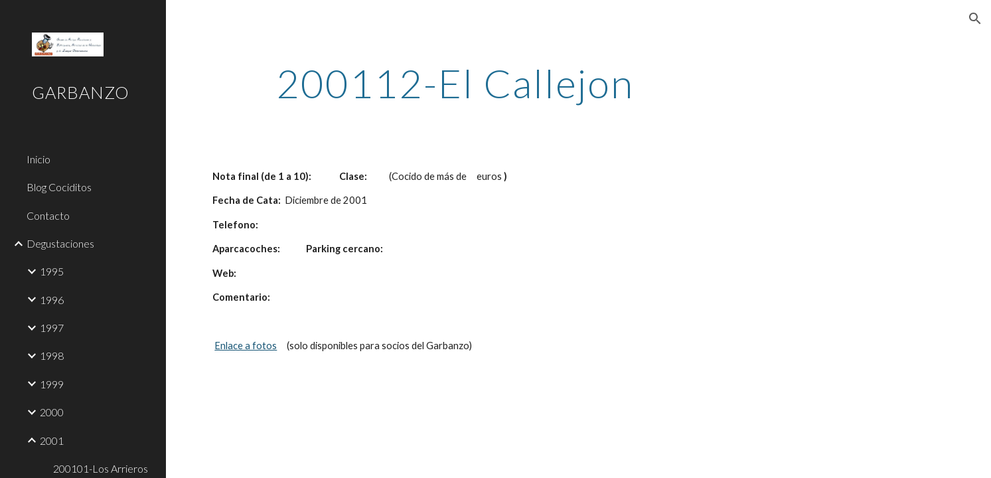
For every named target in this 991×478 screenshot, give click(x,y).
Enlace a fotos (245, 345)
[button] (975, 19)
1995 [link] (52, 271)
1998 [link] (52, 355)
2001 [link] (52, 440)
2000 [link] (52, 412)
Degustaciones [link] (60, 243)
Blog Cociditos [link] (59, 187)
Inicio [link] (38, 159)
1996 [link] (52, 299)
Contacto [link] (48, 215)
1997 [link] (52, 327)
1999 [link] (52, 384)
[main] (454, 83)
